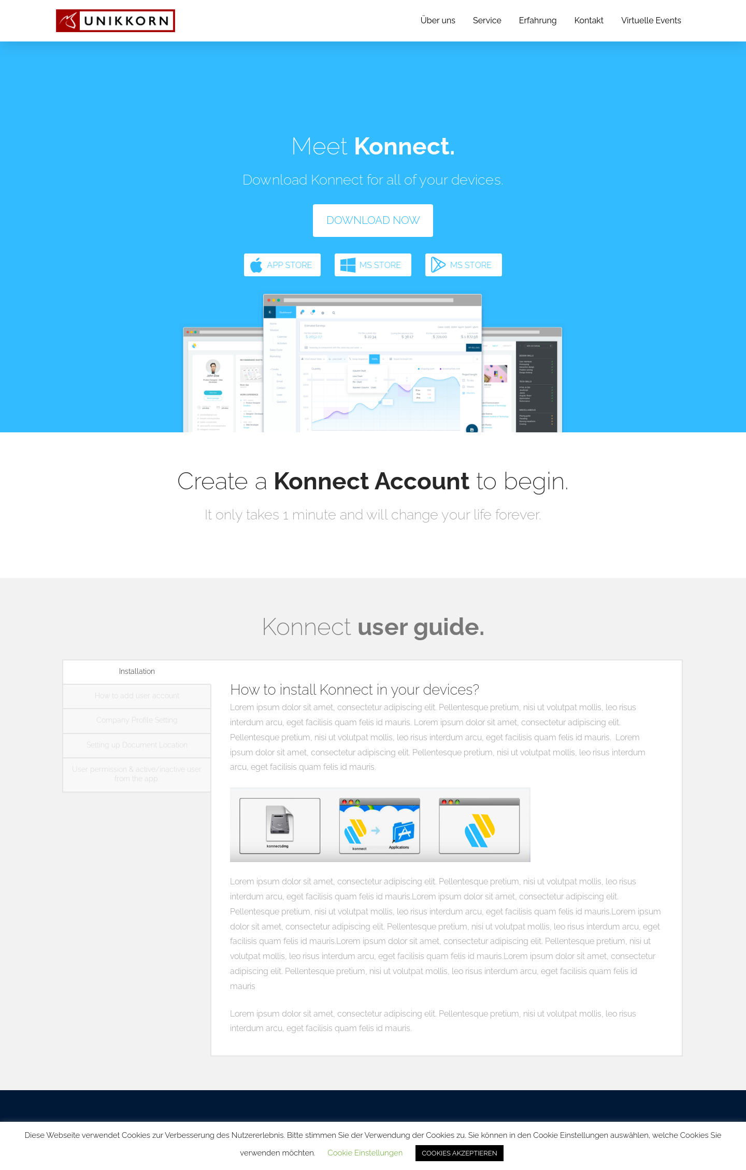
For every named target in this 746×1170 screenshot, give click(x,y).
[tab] (136, 672)
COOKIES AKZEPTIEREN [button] (459, 1153)
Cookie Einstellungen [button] (365, 1153)
